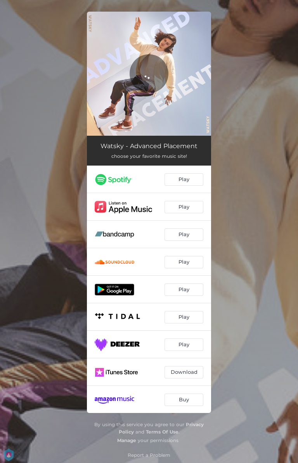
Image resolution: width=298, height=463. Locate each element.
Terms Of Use (162, 432)
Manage (126, 440)
